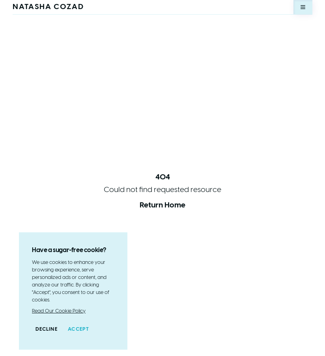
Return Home (162, 205)
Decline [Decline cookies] (46, 329)
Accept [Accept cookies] (79, 329)
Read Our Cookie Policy (59, 311)
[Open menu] (302, 7)
